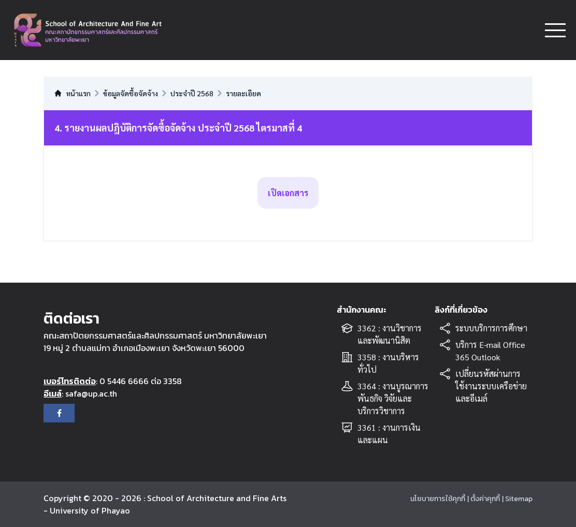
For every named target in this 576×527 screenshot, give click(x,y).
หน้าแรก (72, 93)
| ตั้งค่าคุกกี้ (483, 498)
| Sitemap (517, 498)
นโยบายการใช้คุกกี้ (437, 498)
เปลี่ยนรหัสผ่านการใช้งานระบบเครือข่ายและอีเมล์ (491, 386)
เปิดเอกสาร (288, 192)
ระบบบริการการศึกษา (491, 328)
